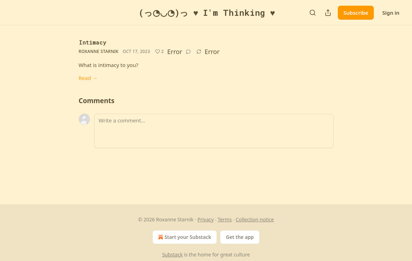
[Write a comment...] (214, 131)
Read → (88, 77)
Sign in (390, 12)
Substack (172, 254)
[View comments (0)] (188, 51)
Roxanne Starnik (99, 51)
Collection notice (255, 219)
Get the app (240, 237)
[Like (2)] (159, 51)
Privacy (205, 219)
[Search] (313, 13)
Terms (225, 219)
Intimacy (92, 42)
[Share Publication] (328, 13)
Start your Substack (184, 237)
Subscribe (355, 12)
